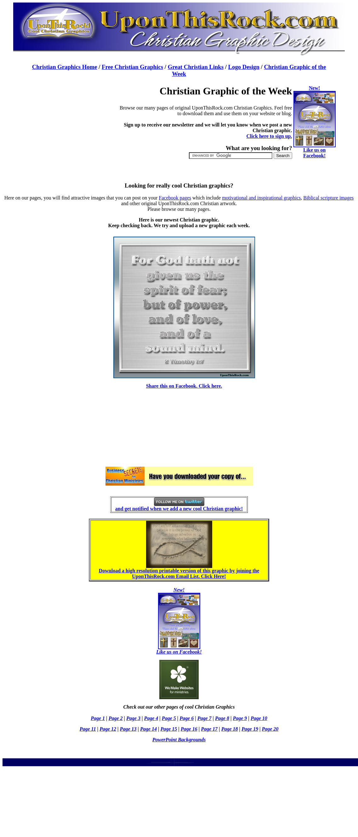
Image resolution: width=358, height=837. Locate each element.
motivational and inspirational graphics (261, 197)
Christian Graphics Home (64, 67)
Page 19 (250, 729)
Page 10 (259, 718)
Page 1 (98, 718)
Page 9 (240, 718)
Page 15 (168, 729)
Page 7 (204, 718)
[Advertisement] (70, 124)
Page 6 (186, 718)
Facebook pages (175, 197)
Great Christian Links (196, 67)
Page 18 (229, 729)
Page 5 (169, 718)
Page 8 (222, 718)
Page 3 (133, 718)
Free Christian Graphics (132, 67)
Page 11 (88, 729)
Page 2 (116, 718)
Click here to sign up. (269, 136)
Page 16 (189, 729)
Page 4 (151, 718)
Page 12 (107, 729)
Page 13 (128, 729)
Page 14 (148, 729)
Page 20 (270, 729)
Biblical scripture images (328, 197)
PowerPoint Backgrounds (179, 739)
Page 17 (209, 729)
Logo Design (243, 67)
